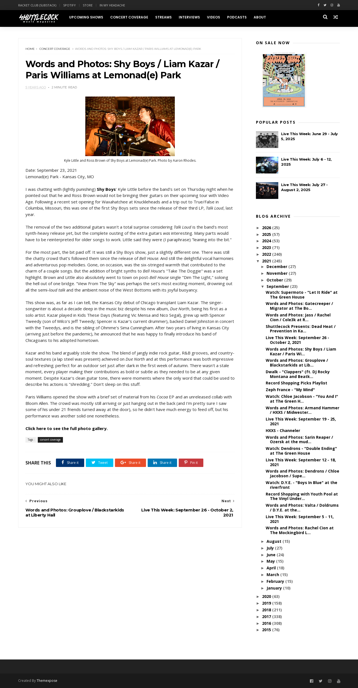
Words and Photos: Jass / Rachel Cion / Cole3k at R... (298, 317)
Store (88, 5)
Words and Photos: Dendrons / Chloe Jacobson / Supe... (302, 473)
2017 (267, 616)
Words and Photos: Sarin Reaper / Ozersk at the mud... (299, 440)
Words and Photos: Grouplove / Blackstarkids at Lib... (297, 363)
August (274, 541)
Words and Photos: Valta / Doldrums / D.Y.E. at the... (302, 508)
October (275, 280)
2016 (267, 623)
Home (30, 49)
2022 (267, 254)
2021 (267, 261)
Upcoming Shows (86, 17)
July (271, 548)
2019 (267, 603)
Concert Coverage (129, 17)
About (260, 17)
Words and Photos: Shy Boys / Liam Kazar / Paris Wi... (301, 351)
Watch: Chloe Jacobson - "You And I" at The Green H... (302, 399)
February (276, 581)
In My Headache (112, 5)
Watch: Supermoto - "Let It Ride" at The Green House (302, 295)
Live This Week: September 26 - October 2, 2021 (297, 340)
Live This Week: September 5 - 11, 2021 (300, 519)
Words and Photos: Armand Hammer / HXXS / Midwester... (302, 410)
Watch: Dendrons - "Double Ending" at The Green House (301, 451)
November (278, 273)
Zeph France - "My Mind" (290, 389)
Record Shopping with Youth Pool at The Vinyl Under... (302, 496)
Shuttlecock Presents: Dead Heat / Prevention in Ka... (301, 329)
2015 (267, 629)
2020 (267, 596)
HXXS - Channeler (283, 430)
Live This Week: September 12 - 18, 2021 (301, 462)
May (271, 561)
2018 (267, 609)
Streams (163, 17)
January (275, 588)
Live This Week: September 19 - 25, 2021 (301, 421)
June (272, 554)
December (277, 266)
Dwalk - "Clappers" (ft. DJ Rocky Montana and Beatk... (298, 374)
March (273, 574)
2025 (267, 234)
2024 (267, 240)
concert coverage (54, 49)
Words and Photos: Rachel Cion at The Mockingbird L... (300, 530)
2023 (267, 247)
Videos (213, 17)
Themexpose (47, 680)
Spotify (69, 5)
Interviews (189, 17)
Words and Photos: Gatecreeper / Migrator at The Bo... (299, 306)
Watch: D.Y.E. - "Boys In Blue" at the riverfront (301, 485)
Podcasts (237, 17)
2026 (267, 227)
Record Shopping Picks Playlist (296, 383)
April (272, 567)
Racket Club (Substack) (37, 5)
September (278, 286)
